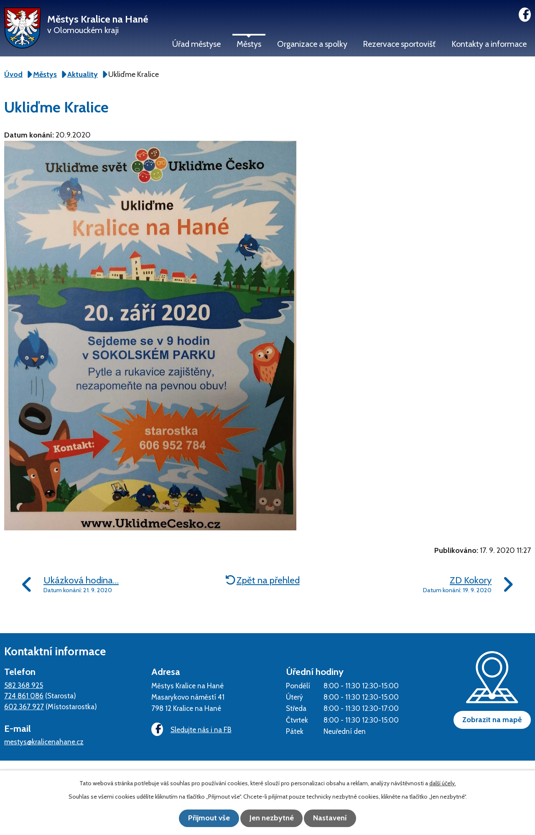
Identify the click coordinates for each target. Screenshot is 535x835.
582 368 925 (23, 685)
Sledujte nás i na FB (190, 730)
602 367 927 (24, 706)
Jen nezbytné (272, 818)
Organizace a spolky (312, 44)
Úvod (13, 74)
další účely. (442, 783)
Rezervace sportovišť (399, 44)
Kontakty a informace (489, 44)
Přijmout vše (205, 818)
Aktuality (82, 74)
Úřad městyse (196, 44)
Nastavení (335, 818)
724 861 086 (23, 695)
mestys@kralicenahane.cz (44, 741)
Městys (249, 44)
